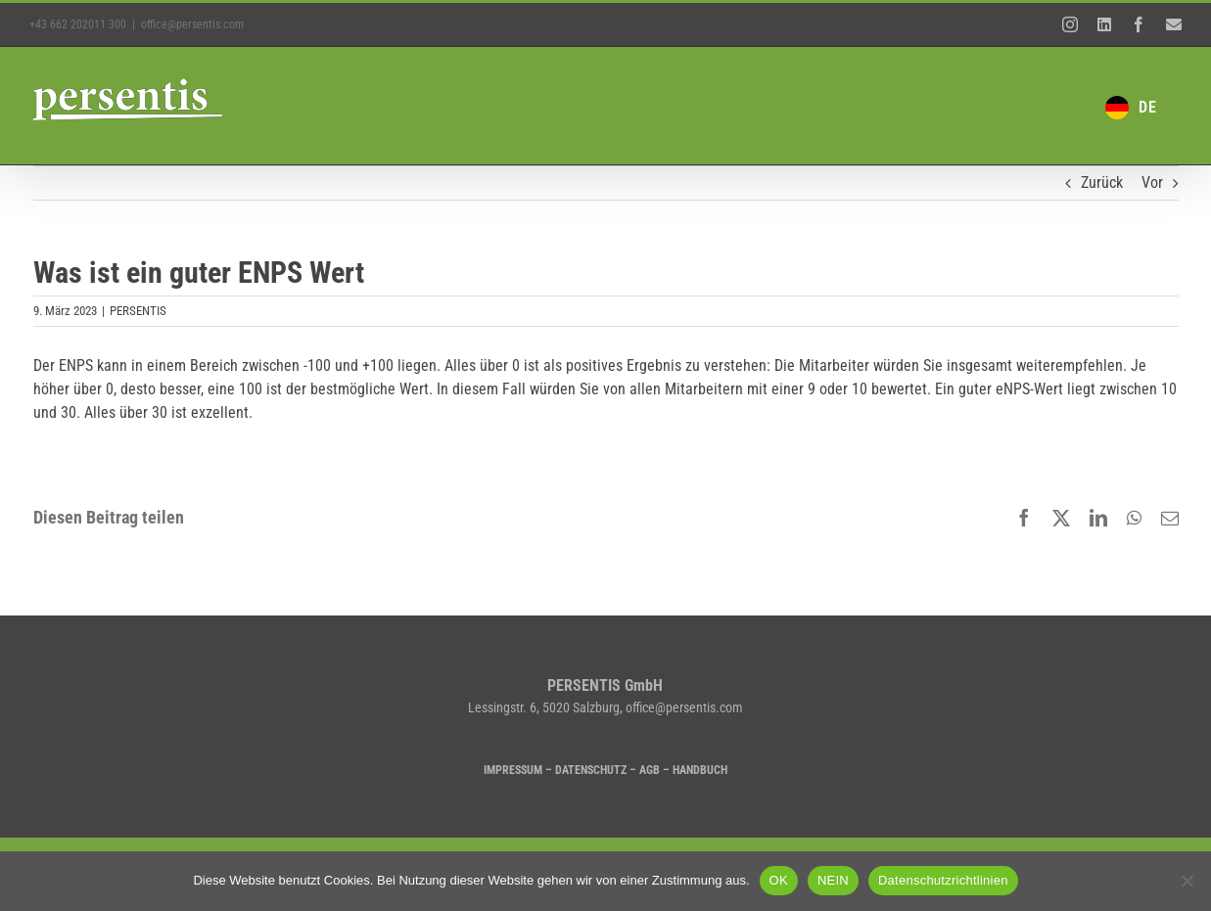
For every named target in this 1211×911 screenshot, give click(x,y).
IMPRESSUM (513, 770)
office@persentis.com (192, 24)
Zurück (1102, 182)
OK (778, 880)
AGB (649, 770)
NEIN (833, 880)
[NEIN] (1186, 880)
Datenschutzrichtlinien (943, 880)
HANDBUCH (700, 770)
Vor (1152, 182)
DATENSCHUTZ (591, 770)
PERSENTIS (138, 310)
